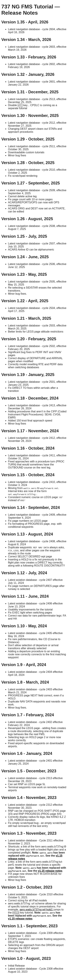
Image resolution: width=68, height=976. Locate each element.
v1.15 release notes (50, 870)
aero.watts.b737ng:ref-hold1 (36, 909)
